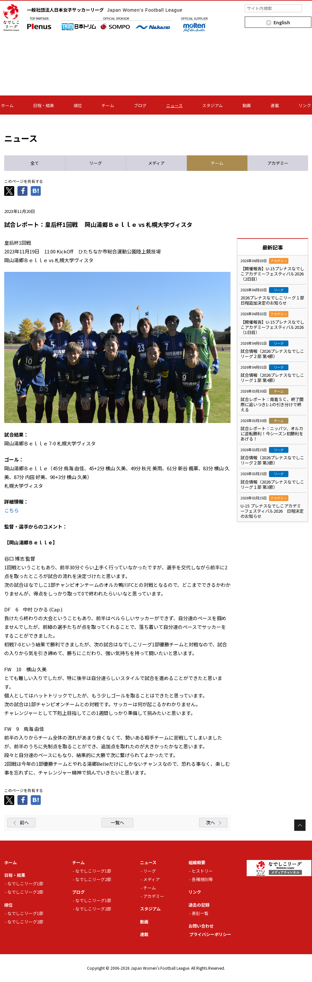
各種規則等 (202, 879)
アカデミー (153, 896)
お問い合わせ (201, 926)
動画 (246, 105)
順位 (78, 105)
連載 (275, 105)
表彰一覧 (200, 913)
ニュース (174, 105)
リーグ (149, 871)
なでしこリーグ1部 (25, 883)
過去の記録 (199, 905)
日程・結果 (43, 105)
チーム (108, 105)
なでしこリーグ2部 (25, 892)
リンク (304, 105)
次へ (210, 822)
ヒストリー (202, 871)
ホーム (7, 105)
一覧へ (117, 822)
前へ (24, 822)
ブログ (140, 105)
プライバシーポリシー (210, 934)
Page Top (300, 825)
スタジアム (212, 105)
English (282, 22)
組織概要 (196, 862)
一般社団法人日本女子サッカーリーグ (105, 9)
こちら (11, 510)
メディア (151, 879)
